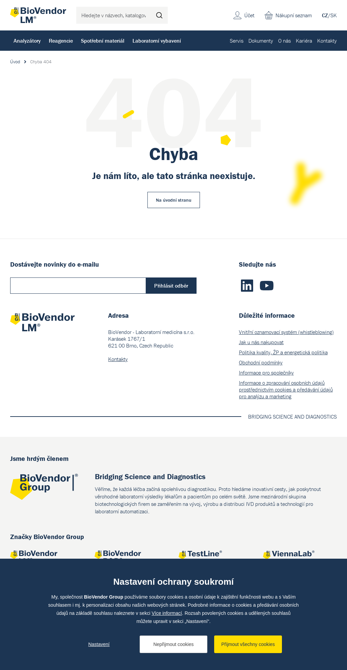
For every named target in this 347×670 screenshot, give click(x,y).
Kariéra (304, 40)
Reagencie (61, 40)
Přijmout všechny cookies (248, 644)
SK (333, 15)
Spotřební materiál (102, 40)
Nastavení (98, 644)
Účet (249, 15)
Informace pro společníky (266, 372)
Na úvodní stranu (173, 200)
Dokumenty (260, 40)
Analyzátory (27, 40)
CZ (325, 15)
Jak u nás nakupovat (261, 342)
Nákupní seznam (293, 15)
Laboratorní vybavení (156, 40)
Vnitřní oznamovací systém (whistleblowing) (286, 332)
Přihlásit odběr (171, 285)
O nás (284, 40)
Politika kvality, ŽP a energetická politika (283, 352)
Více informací (166, 613)
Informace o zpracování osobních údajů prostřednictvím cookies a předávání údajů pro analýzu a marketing (286, 389)
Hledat (159, 15)
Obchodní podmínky (261, 362)
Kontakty (327, 40)
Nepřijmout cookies (173, 644)
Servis (236, 40)
